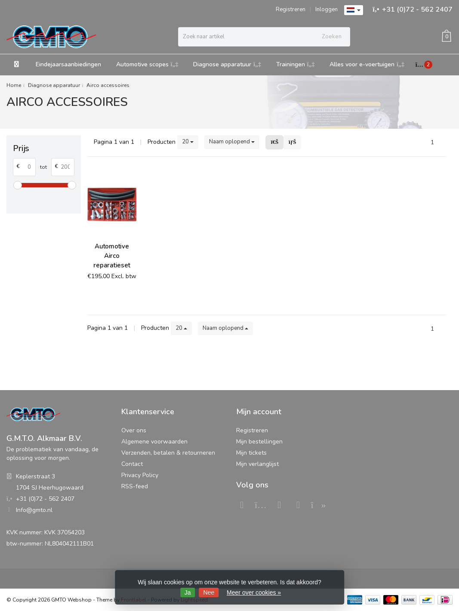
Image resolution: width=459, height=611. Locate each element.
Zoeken (332, 36)
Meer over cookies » (254, 592)
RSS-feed (134, 486)
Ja (188, 592)
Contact (132, 464)
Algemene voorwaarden (154, 441)
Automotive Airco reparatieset (111, 256)
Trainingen (295, 64)
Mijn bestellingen (259, 441)
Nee (209, 592)
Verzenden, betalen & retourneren (168, 453)
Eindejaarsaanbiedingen (68, 64)
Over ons (133, 430)
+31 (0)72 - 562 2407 (417, 9)
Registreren (290, 9)
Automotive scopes (147, 64)
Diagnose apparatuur (227, 64)
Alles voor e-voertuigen (367, 64)
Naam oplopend (232, 142)
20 (188, 142)
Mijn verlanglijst (257, 464)
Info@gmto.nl (34, 510)
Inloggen (326, 9)
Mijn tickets (251, 453)
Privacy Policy (139, 475)
